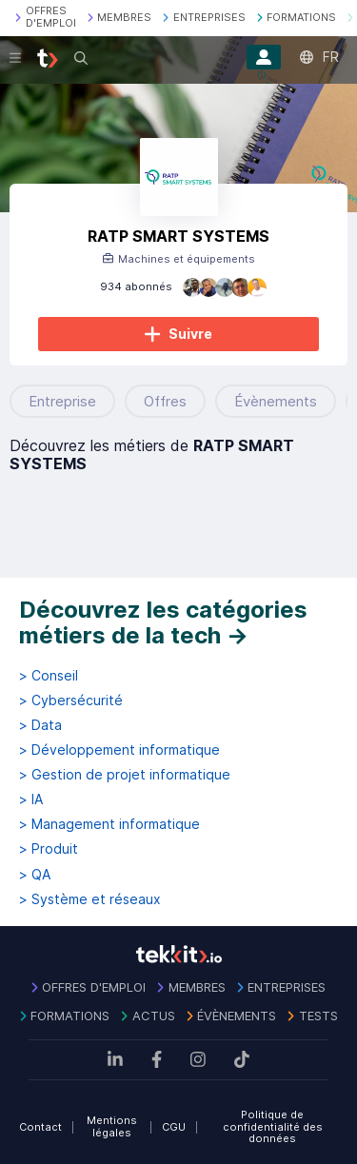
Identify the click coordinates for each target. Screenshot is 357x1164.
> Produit (48, 849)
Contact (40, 1127)
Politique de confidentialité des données (273, 1126)
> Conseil (48, 675)
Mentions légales (112, 1126)
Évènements (275, 401)
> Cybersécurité (71, 700)
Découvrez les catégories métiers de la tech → (163, 623)
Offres (165, 401)
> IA (31, 799)
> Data (40, 725)
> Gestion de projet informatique (124, 774)
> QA (34, 874)
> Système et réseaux (90, 899)
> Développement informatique (119, 750)
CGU (174, 1127)
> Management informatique (109, 824)
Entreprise (62, 401)
